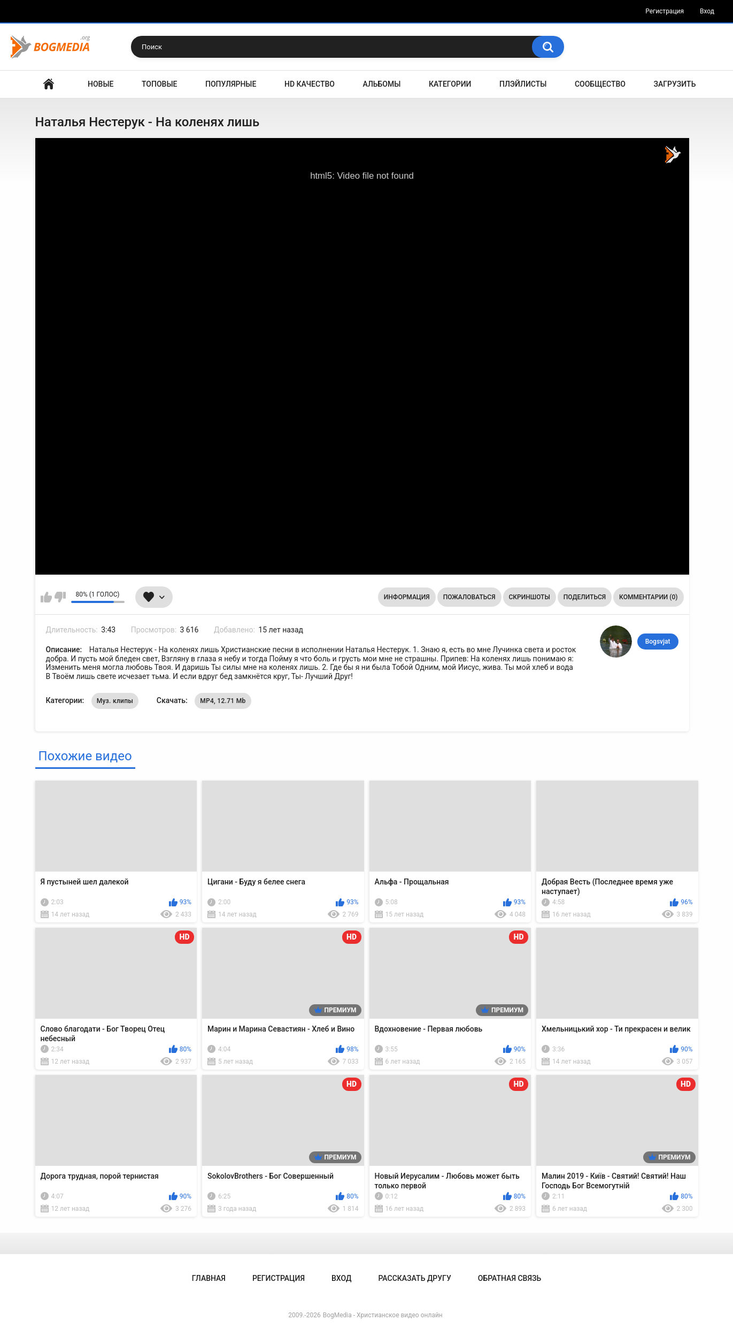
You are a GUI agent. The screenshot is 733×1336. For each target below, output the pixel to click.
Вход (707, 11)
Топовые (159, 84)
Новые (100, 84)
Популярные (230, 84)
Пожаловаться (469, 597)
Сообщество (600, 84)
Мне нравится (46, 597)
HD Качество (309, 84)
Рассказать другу (414, 1278)
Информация (407, 597)
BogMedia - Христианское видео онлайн (383, 1315)
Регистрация (664, 11)
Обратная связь (509, 1278)
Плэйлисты (522, 84)
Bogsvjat (657, 641)
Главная (48, 84)
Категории (450, 84)
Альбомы (382, 84)
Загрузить (675, 84)
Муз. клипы (115, 701)
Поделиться (585, 597)
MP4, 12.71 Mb (222, 701)
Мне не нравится (60, 597)
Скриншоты (529, 597)
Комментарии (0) (648, 597)
